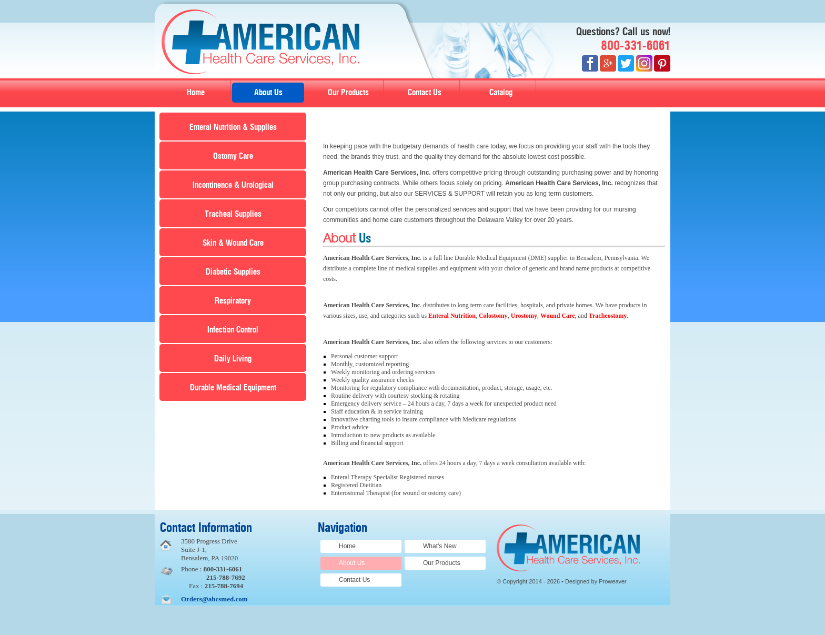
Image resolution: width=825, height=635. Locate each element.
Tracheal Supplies (233, 214)
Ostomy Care (233, 156)
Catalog (500, 92)
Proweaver (613, 581)
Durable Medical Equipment (233, 388)
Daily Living (232, 359)
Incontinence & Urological (233, 185)
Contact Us (424, 92)
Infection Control (232, 330)
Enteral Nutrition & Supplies (233, 127)
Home (196, 92)
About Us (268, 92)
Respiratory (233, 301)
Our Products (348, 92)
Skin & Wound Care (233, 243)
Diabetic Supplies (233, 272)
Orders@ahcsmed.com (214, 599)
